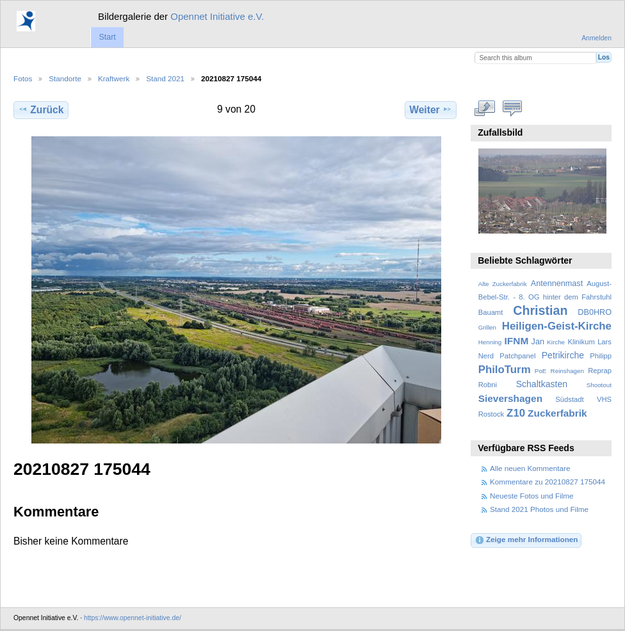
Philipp (601, 356)
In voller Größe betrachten (485, 108)
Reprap (600, 370)
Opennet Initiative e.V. (217, 16)
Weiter (430, 109)
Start (107, 37)
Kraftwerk (113, 78)
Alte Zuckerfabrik (502, 283)
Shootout (599, 384)
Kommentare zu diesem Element (512, 108)
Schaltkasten (541, 384)
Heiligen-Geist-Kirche (557, 326)
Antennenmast (557, 283)
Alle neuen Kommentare (530, 468)
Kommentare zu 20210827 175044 (547, 481)
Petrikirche (563, 355)
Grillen (487, 327)
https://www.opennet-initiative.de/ (132, 617)
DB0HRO (595, 312)
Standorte (65, 78)
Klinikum (580, 342)
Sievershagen (510, 398)
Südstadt (569, 399)
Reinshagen (567, 370)
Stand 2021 (165, 78)
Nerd (486, 356)
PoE (541, 370)
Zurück (40, 109)
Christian (540, 310)
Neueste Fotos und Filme (532, 495)
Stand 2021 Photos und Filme (539, 509)
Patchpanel (517, 356)
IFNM (517, 340)
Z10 (516, 413)
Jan (538, 341)
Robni (487, 384)
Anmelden (596, 38)
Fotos (22, 78)
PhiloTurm (504, 369)
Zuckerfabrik (557, 413)
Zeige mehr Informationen (526, 540)
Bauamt (490, 312)
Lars (604, 342)
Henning (490, 342)
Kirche (556, 342)
